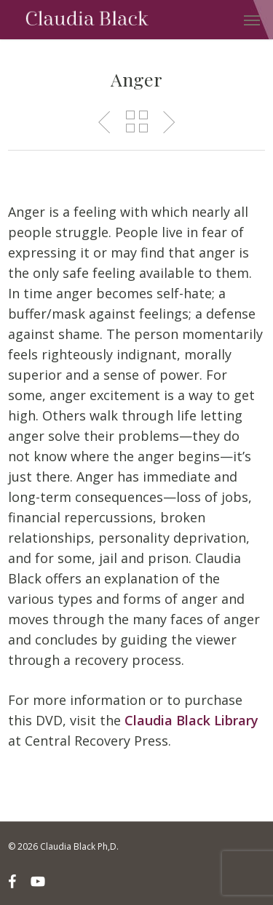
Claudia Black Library (191, 720)
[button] (252, 19)
